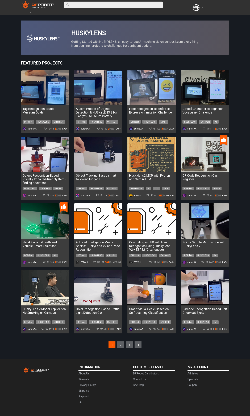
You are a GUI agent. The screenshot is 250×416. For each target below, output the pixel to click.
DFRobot (28, 122)
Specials (193, 379)
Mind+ (163, 122)
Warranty (83, 379)
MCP (166, 188)
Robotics (111, 188)
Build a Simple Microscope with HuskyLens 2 (204, 244)
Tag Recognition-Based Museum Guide (39, 110)
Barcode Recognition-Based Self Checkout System (204, 310)
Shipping (83, 390)
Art (215, 255)
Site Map (138, 385)
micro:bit (111, 255)
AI (216, 122)
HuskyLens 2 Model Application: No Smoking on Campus (44, 310)
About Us (84, 373)
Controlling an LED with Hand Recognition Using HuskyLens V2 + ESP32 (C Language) (149, 245)
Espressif (165, 255)
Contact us (139, 379)
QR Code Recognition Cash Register (200, 177)
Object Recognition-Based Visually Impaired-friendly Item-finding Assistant (44, 179)
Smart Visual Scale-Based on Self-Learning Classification (149, 310)
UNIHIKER (58, 122)
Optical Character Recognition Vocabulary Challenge (202, 110)
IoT (215, 322)
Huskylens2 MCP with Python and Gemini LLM (149, 177)
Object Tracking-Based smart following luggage (96, 177)
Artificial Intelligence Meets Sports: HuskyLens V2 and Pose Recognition (98, 245)
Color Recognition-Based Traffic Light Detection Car (97, 310)
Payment (83, 396)
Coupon (192, 385)
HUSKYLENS (43, 122)
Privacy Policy (87, 385)
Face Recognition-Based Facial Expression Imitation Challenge (150, 110)
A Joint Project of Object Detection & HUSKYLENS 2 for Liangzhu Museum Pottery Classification (96, 112)
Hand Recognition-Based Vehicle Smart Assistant (40, 244)
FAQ (81, 402)
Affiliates (193, 373)
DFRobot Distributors (146, 373)
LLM (156, 188)
